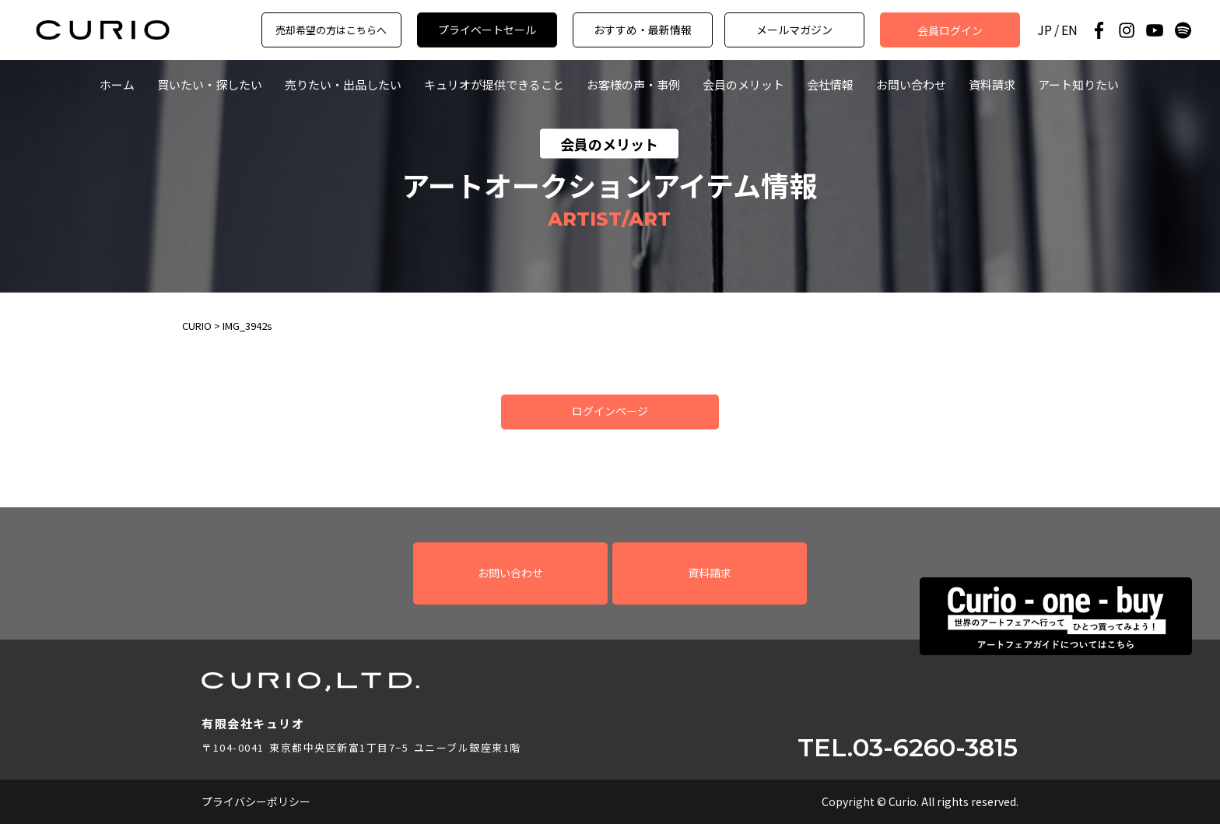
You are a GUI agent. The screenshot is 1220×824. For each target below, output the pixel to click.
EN (1069, 30)
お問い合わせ (911, 84)
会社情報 (830, 84)
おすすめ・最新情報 (643, 29)
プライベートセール (487, 29)
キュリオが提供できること (494, 84)
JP (1044, 30)
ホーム (117, 84)
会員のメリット (743, 84)
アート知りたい (1078, 84)
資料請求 (992, 84)
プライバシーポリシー (256, 801)
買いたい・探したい (209, 84)
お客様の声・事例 (633, 84)
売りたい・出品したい (343, 84)
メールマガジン (794, 29)
